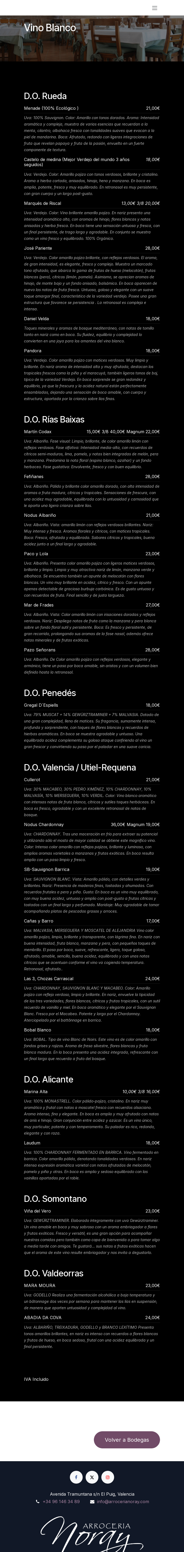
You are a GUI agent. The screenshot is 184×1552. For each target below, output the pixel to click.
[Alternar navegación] (154, 7)
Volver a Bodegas (127, 1440)
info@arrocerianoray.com (123, 1501)
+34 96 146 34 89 (61, 1501)
